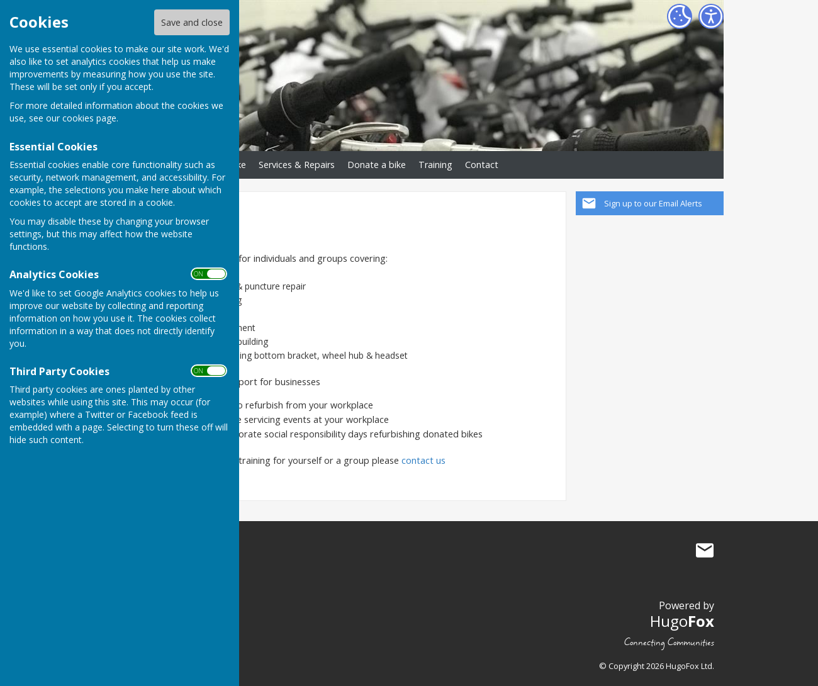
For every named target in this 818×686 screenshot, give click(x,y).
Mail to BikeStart (704, 550)
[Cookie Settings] (679, 16)
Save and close (192, 22)
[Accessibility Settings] (711, 16)
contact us (424, 460)
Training (435, 165)
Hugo (682, 620)
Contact (481, 165)
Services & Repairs (297, 165)
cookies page (89, 118)
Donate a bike (376, 165)
